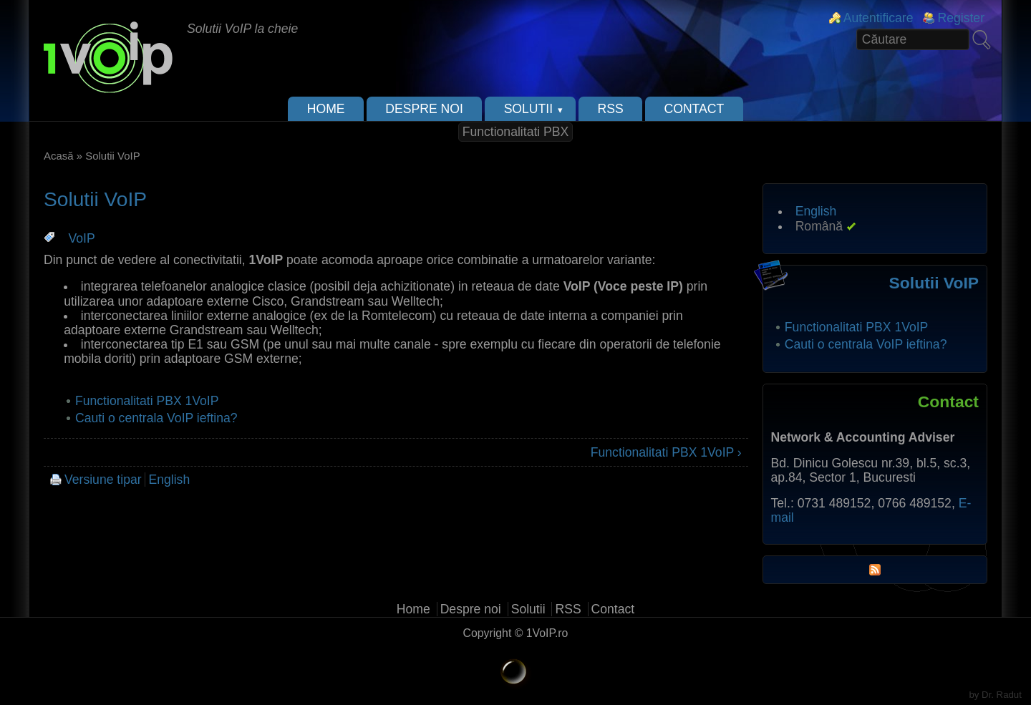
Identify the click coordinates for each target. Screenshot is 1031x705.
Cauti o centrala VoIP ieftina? (156, 418)
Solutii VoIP (934, 282)
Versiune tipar (103, 479)
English (169, 479)
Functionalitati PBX (516, 132)
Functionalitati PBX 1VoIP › (666, 452)
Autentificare (878, 18)
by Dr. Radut (995, 694)
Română (819, 226)
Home (326, 109)
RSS (611, 109)
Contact (694, 109)
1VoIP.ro (547, 633)
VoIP (82, 238)
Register (960, 18)
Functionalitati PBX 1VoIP (147, 401)
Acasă (59, 156)
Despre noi (424, 109)
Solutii (528, 109)
